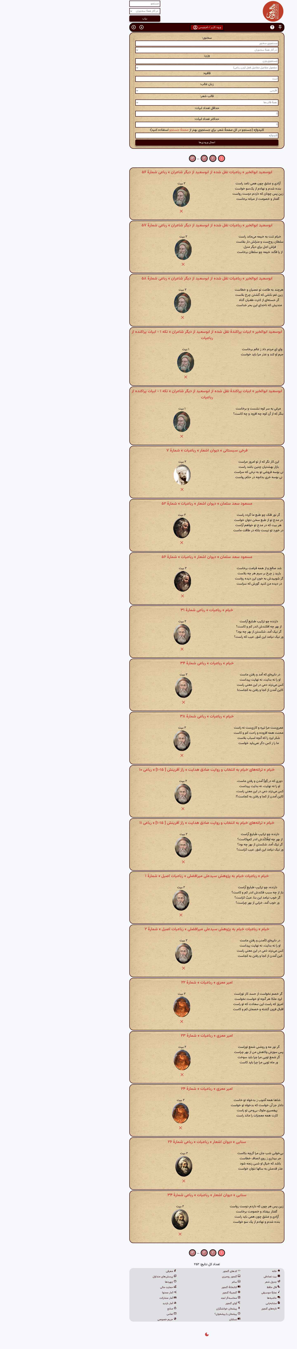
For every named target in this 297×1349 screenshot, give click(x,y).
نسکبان (176, 1319)
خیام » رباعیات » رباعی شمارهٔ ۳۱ (148, 610)
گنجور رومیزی (173, 1277)
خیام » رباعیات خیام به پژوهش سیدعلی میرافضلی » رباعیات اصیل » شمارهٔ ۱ (148, 876)
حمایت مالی (110, 1287)
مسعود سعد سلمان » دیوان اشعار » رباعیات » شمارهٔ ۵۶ (148, 557)
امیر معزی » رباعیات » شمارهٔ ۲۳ (148, 1036)
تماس (113, 1314)
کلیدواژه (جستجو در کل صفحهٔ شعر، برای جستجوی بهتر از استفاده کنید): (148, 130)
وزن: (148, 55)
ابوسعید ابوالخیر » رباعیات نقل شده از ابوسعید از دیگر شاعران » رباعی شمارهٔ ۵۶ (148, 172)
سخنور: (148, 38)
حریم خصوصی (108, 1319)
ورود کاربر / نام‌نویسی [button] (148, 27)
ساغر (177, 1282)
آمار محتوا (111, 1293)
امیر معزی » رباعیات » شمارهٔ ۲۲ (148, 982)
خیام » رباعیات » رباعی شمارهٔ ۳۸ (148, 716)
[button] (222, 27)
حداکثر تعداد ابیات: (148, 119)
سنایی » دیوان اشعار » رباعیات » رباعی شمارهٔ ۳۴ (148, 1195)
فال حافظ (215, 1287)
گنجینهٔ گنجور (173, 1293)
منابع (113, 1309)
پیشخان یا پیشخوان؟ (169, 1314)
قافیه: (148, 73)
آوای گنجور (174, 1303)
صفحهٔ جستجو (120, 130)
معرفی (112, 1271)
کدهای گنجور (173, 1271)
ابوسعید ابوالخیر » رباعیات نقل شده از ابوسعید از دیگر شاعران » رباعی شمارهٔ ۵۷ (148, 225)
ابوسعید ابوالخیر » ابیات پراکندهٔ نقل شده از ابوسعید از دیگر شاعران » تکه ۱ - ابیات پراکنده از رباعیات (148, 335)
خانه (218, 1271)
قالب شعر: (148, 96)
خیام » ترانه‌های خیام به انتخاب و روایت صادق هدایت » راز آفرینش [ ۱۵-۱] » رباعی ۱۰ (148, 770)
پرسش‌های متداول (106, 1277)
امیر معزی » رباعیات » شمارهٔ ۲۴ (148, 1089)
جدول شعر (214, 1282)
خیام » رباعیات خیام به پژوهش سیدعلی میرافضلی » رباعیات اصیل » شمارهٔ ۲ (148, 929)
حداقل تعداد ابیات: (148, 108)
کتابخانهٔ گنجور (172, 1287)
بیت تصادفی (213, 1277)
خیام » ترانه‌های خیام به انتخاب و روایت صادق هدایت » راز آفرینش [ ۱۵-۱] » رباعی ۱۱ (148, 823)
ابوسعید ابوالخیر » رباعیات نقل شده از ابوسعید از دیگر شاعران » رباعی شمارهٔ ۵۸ (148, 278)
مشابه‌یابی (214, 1303)
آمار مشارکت (109, 1298)
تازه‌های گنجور (212, 1309)
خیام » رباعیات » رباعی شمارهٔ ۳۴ (148, 663)
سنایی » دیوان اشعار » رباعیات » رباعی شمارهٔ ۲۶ (149, 1142)
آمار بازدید (111, 1303)
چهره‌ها (112, 1282)
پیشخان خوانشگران (170, 1309)
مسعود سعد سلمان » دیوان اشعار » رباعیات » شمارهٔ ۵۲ (148, 504)
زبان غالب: (148, 84)
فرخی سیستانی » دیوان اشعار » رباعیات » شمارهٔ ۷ (148, 450)
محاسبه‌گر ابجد (172, 1298)
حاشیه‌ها (215, 1298)
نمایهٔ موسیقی (212, 1293)
